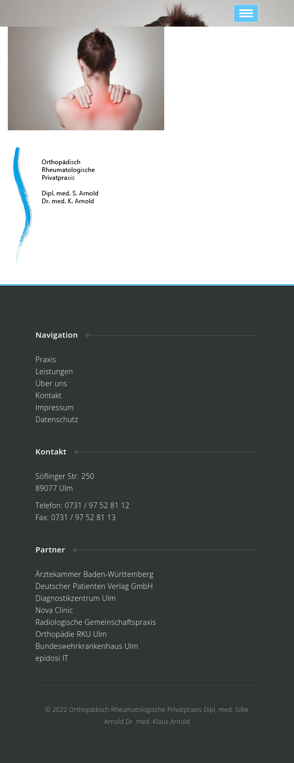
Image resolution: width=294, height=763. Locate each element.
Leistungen (54, 371)
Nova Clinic (54, 610)
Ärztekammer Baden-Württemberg (94, 574)
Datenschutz (56, 419)
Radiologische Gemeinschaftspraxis (95, 622)
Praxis (45, 359)
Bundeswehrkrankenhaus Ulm (86, 646)
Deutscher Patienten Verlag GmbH (94, 586)
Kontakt (48, 395)
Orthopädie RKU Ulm (71, 634)
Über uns (51, 383)
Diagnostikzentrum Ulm (75, 598)
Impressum (54, 407)
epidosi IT (51, 658)
